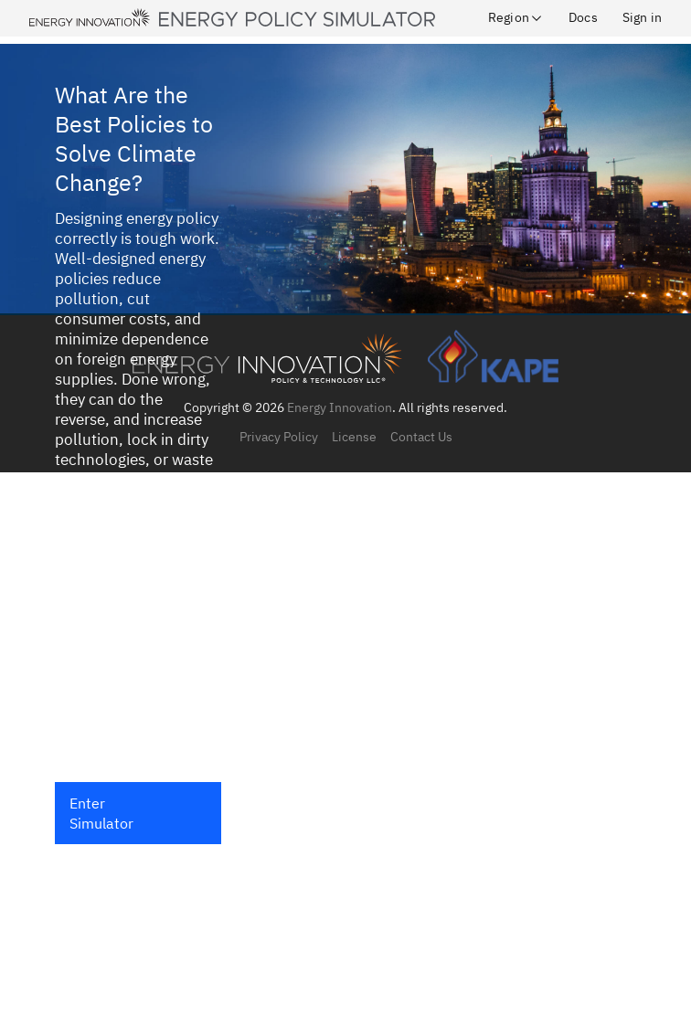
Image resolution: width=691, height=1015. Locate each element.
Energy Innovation (339, 407)
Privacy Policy (278, 436)
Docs (583, 17)
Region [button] (516, 17)
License (354, 436)
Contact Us (421, 436)
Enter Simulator (101, 813)
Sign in (642, 17)
